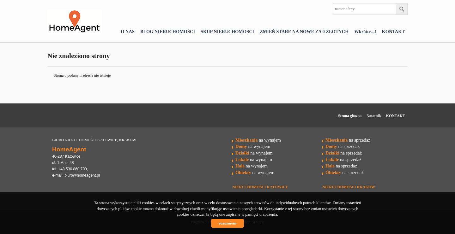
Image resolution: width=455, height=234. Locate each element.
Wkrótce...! (365, 31)
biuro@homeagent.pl (82, 175)
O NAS (128, 31)
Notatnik (374, 116)
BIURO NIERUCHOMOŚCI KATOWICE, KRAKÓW (94, 140)
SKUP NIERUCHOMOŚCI (227, 31)
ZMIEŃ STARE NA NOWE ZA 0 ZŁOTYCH (304, 31)
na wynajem (258, 140)
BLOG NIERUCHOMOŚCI (167, 31)
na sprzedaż (347, 140)
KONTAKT (393, 31)
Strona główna (349, 116)
